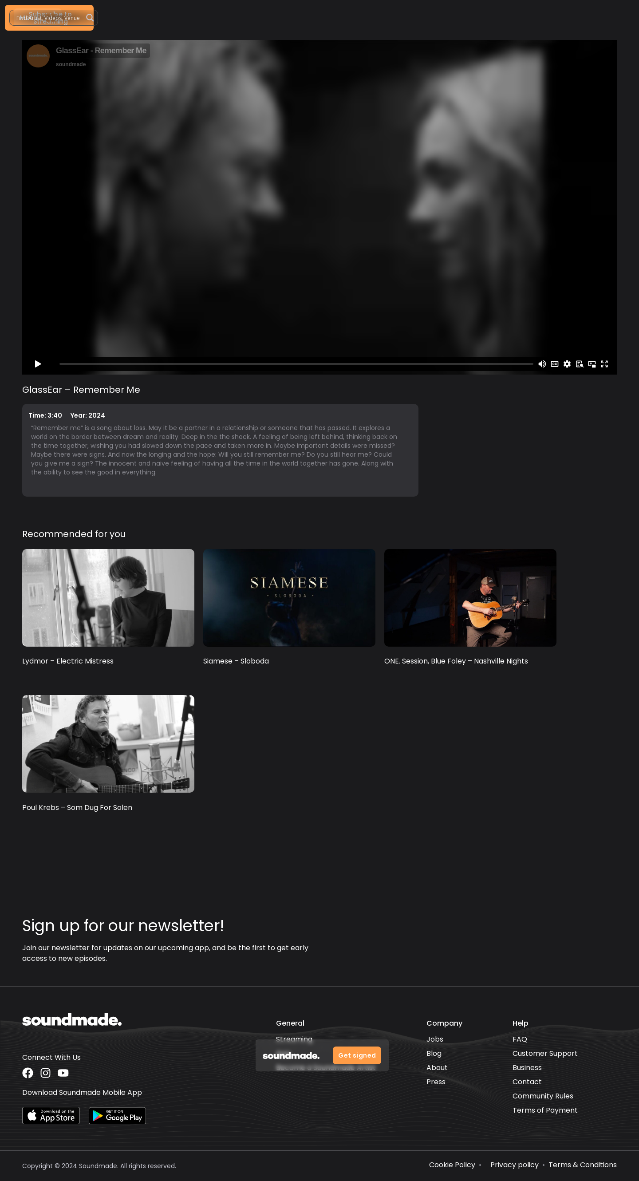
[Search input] (515, 17)
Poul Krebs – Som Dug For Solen (77, 807)
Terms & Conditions (582, 1165)
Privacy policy (514, 1165)
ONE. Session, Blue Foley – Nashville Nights (456, 661)
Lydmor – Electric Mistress (68, 661)
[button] (427, 18)
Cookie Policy (452, 1165)
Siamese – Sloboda (236, 661)
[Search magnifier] (556, 17)
